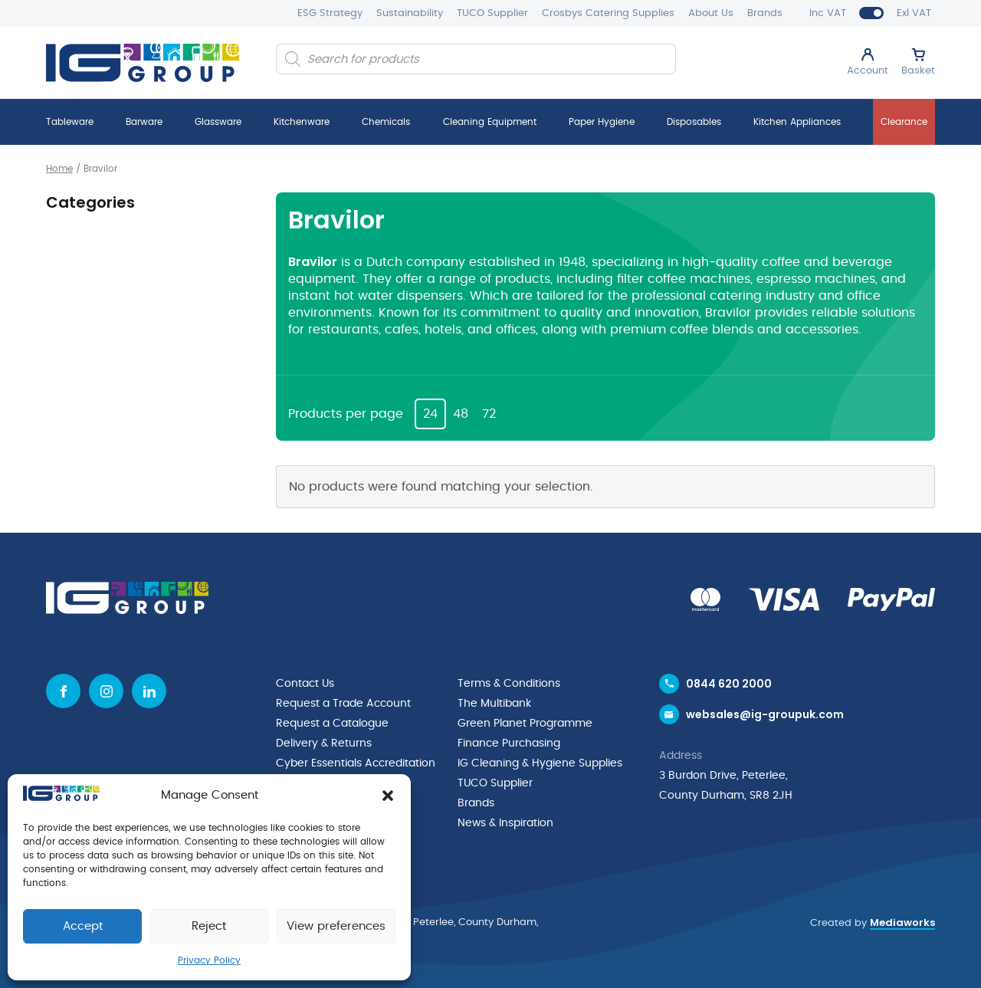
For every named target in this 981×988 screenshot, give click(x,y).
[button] (387, 795)
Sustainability (409, 13)
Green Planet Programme (525, 723)
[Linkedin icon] (149, 691)
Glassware (218, 121)
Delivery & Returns (324, 743)
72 (489, 414)
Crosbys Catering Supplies (608, 13)
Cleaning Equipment (489, 121)
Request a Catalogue (332, 723)
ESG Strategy (330, 13)
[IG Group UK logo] (142, 63)
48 (460, 414)
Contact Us (305, 683)
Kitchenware (302, 121)
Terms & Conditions (509, 683)
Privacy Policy (209, 960)
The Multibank (494, 703)
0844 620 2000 (729, 683)
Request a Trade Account (343, 703)
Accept (83, 926)
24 (430, 414)
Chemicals (386, 121)
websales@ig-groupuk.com (765, 714)
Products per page (345, 414)
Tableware (70, 121)
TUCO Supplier (492, 13)
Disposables (694, 121)
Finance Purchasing (509, 743)
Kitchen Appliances (797, 121)
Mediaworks (902, 922)
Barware (144, 121)
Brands (765, 13)
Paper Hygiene (602, 121)
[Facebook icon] (63, 691)
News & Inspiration (505, 823)
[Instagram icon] (106, 691)
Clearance (904, 121)
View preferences (336, 926)
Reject (209, 926)
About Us (710, 13)
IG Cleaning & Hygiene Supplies (540, 763)
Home (59, 168)
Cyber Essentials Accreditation (355, 763)
